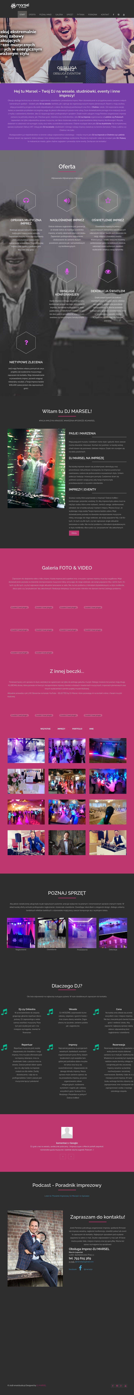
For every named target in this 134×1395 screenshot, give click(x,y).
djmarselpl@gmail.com (86, 1262)
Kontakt (105, 15)
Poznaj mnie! (45, 15)
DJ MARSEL (41, 1385)
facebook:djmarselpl (83, 1269)
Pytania (80, 15)
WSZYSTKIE (45, 729)
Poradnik (92, 15)
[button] (63, 1156)
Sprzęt (70, 15)
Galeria (59, 15)
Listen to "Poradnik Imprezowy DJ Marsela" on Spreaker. (67, 1194)
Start (22, 15)
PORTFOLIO (77, 729)
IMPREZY (61, 729)
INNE (91, 729)
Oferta (32, 15)
